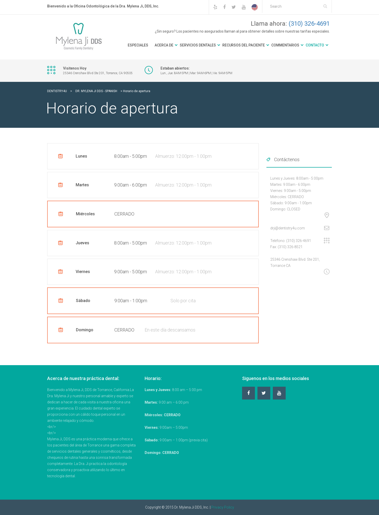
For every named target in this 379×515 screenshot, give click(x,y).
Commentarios (285, 45)
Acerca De (164, 45)
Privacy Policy (222, 507)
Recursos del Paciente (243, 45)
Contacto (315, 45)
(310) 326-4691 (309, 23)
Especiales (138, 45)
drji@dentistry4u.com (287, 228)
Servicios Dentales (198, 45)
